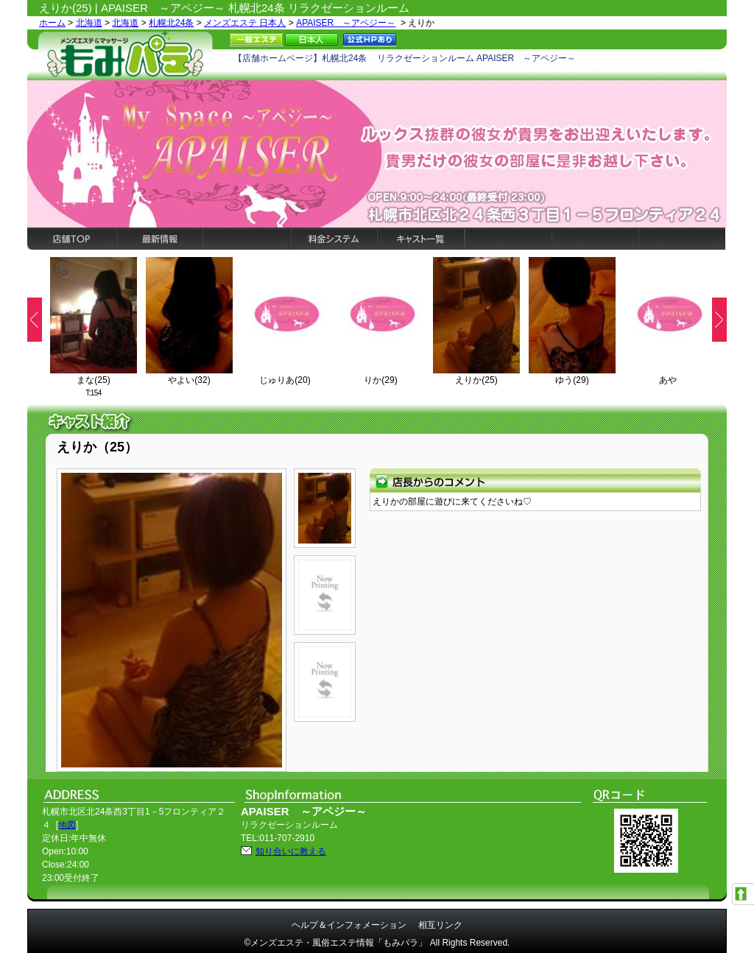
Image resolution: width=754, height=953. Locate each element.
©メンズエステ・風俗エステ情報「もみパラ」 (336, 943)
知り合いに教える (291, 851)
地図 (67, 825)
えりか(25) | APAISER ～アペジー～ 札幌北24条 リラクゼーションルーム (224, 7)
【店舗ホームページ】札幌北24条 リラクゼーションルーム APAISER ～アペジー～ (404, 58)
